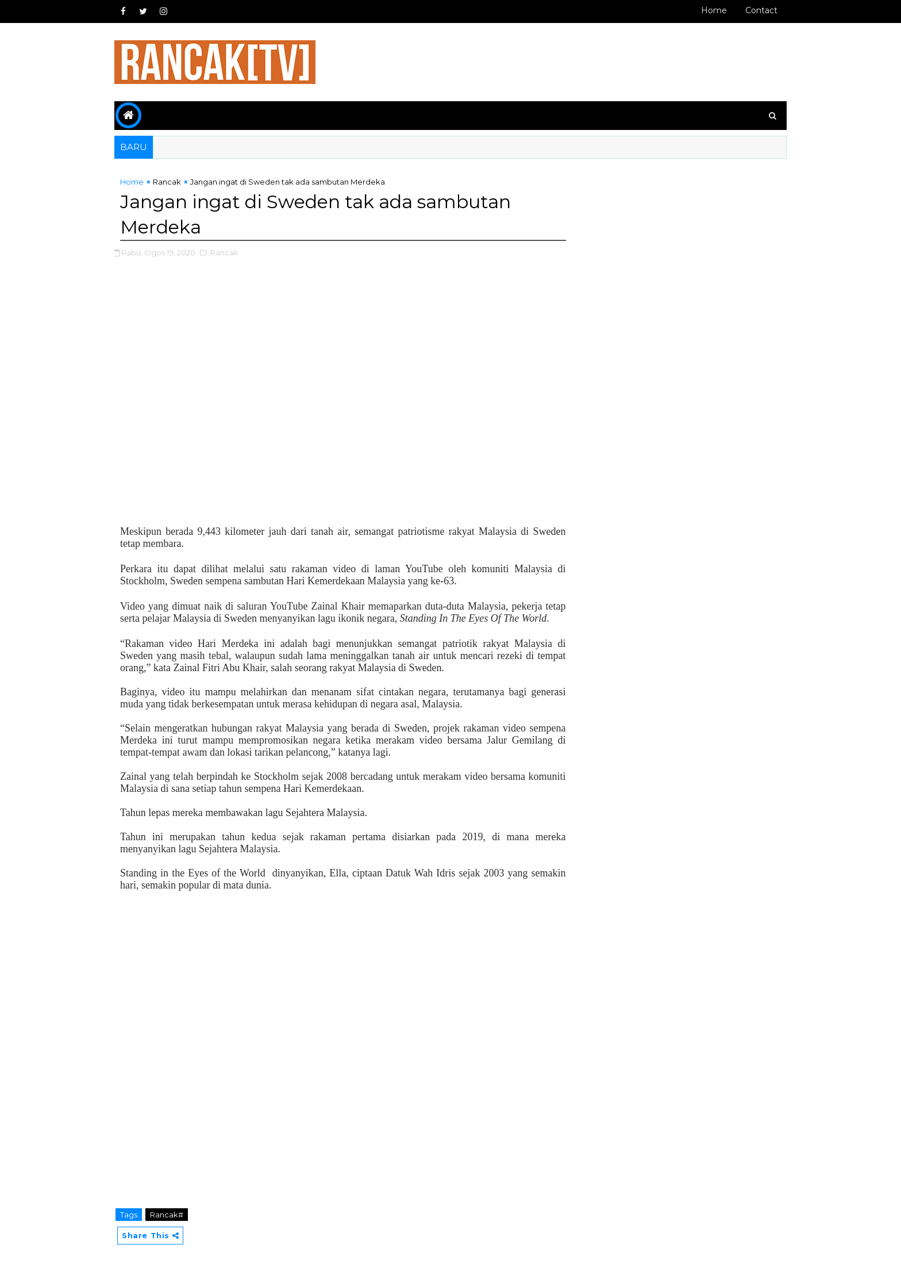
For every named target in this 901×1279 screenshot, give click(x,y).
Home (714, 10)
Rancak (167, 181)
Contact (761, 10)
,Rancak (223, 252)
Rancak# (166, 1214)
